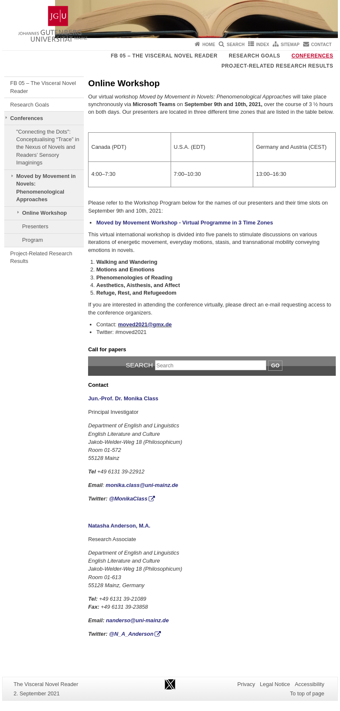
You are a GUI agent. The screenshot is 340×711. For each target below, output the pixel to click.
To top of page (307, 693)
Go (275, 365)
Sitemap (290, 44)
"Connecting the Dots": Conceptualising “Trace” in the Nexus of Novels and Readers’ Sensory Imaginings (47, 147)
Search (235, 44)
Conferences (312, 56)
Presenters (35, 226)
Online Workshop (44, 213)
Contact (321, 44)
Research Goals (254, 56)
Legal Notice (275, 684)
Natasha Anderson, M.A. (119, 525)
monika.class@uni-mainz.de (142, 485)
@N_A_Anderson (131, 634)
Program (32, 240)
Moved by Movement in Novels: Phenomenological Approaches (46, 187)
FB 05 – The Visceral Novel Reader (164, 56)
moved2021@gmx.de (145, 324)
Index (262, 44)
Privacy (246, 684)
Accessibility (309, 684)
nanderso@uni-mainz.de (137, 620)
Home (208, 44)
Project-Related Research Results (277, 66)
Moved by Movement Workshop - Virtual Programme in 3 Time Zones (184, 222)
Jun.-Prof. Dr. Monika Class (123, 398)
